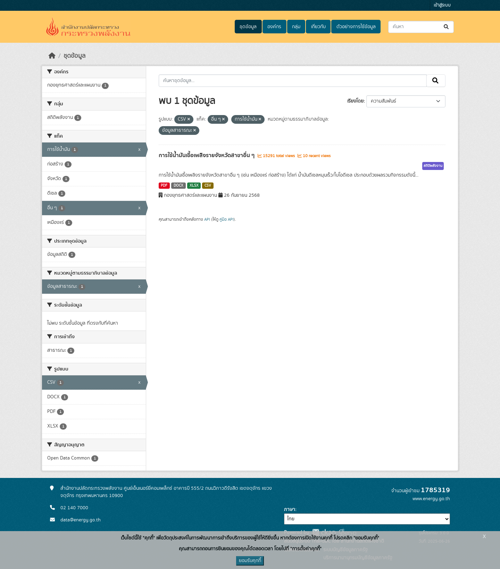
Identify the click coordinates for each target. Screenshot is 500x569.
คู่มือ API (226, 219)
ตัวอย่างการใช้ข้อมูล (356, 26)
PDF (164, 185)
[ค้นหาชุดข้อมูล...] (421, 27)
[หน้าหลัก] (52, 55)
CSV (208, 185)
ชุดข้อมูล (248, 26)
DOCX (178, 185)
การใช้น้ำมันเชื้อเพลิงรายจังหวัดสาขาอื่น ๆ (207, 155)
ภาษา (289, 509)
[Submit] (446, 27)
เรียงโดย (355, 101)
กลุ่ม (296, 26)
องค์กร (274, 26)
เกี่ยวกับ (318, 26)
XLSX (194, 185)
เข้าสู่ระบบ (442, 5)
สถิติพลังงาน (433, 165)
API (207, 219)
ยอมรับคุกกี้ (250, 560)
